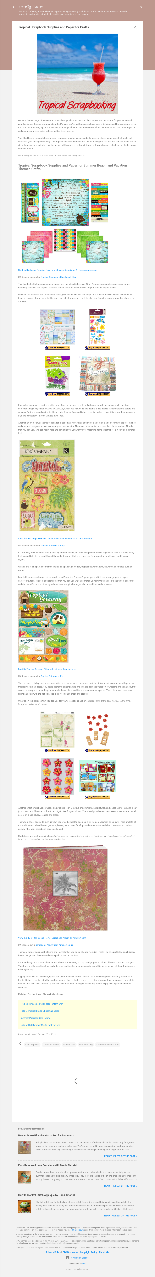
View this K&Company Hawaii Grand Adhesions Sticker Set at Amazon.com (55, 538)
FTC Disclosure (77, 1230)
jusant (84, 1264)
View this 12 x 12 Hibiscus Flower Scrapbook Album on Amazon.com (52, 938)
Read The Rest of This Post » (120, 1156)
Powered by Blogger (77, 1257)
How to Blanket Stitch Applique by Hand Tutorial (46, 1195)
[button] (135, 27)
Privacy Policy (53, 1252)
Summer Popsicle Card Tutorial (36, 1018)
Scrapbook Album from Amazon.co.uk (54, 945)
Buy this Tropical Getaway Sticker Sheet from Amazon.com (47, 669)
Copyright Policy (88, 1252)
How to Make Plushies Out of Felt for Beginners (46, 1135)
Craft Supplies (32, 1044)
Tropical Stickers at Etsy (53, 545)
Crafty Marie (31, 7)
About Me (104, 1252)
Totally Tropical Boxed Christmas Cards (40, 1011)
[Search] (141, 8)
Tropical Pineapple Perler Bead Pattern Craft (42, 1004)
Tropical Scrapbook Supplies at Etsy (58, 277)
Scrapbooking (86, 1044)
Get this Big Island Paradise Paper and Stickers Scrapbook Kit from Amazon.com (57, 270)
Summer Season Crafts (107, 1044)
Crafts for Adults (51, 1044)
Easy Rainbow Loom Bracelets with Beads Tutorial (47, 1165)
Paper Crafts (69, 1044)
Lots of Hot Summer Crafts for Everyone (40, 1025)
